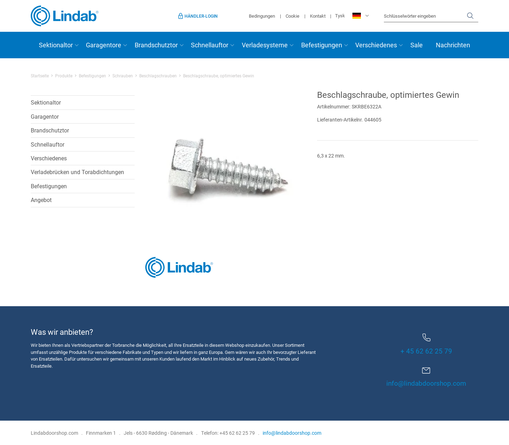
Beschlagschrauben (158, 75)
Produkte (63, 75)
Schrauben (122, 75)
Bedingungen (262, 16)
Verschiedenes (376, 45)
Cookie (292, 16)
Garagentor (45, 116)
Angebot (41, 199)
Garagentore (103, 45)
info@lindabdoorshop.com (426, 383)
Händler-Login (201, 16)
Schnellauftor (209, 45)
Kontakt (318, 16)
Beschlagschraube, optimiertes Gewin (218, 75)
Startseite (40, 75)
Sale (416, 45)
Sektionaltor (56, 45)
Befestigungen (321, 45)
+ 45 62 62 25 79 (426, 344)
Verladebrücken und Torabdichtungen (77, 172)
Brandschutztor (156, 45)
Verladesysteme (265, 45)
